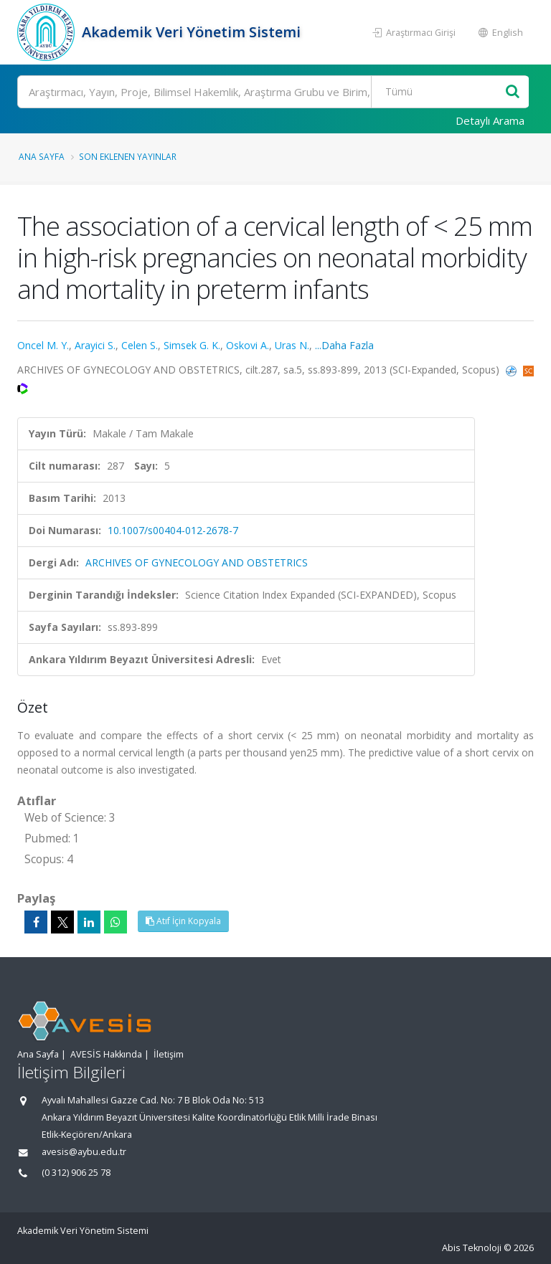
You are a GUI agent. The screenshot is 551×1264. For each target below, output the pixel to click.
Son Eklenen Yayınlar (127, 156)
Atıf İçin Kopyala (183, 921)
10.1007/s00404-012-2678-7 (173, 530)
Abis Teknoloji (471, 1248)
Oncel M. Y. (43, 345)
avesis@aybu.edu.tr (84, 1152)
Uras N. (292, 345)
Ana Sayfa (42, 156)
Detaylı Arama (490, 120)
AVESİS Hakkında (106, 1054)
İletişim (169, 1054)
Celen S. (139, 345)
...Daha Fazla (344, 345)
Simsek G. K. (192, 345)
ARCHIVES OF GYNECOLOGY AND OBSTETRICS (196, 562)
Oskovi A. (247, 345)
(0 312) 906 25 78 (76, 1172)
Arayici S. (95, 345)
